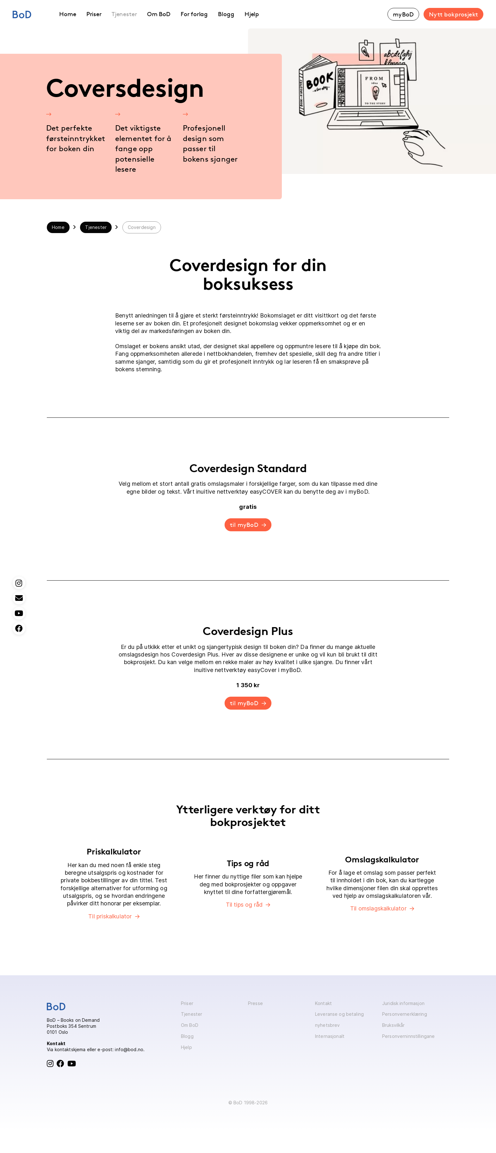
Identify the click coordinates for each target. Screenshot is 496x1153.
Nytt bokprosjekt (453, 14)
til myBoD (244, 524)
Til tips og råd (244, 904)
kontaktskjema (70, 1049)
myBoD (403, 14)
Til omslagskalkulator (378, 908)
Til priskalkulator (110, 916)
